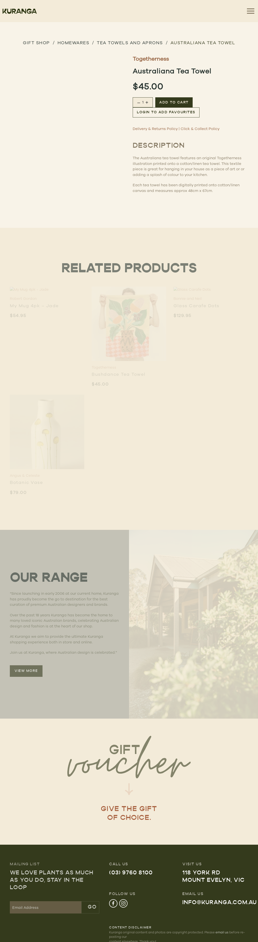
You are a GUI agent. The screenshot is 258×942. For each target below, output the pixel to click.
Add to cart (174, 102)
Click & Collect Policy (200, 129)
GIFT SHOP (36, 42)
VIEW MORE (26, 671)
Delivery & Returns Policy (155, 129)
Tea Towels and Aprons (130, 42)
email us (222, 932)
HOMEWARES (73, 42)
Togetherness (151, 59)
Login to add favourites (166, 112)
